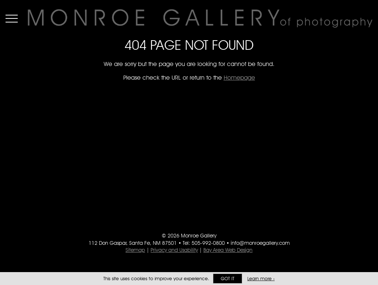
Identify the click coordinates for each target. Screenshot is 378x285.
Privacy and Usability (174, 250)
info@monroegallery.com (260, 243)
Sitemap (135, 250)
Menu (12, 18)
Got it (227, 278)
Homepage (239, 77)
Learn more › (261, 278)
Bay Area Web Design (227, 250)
